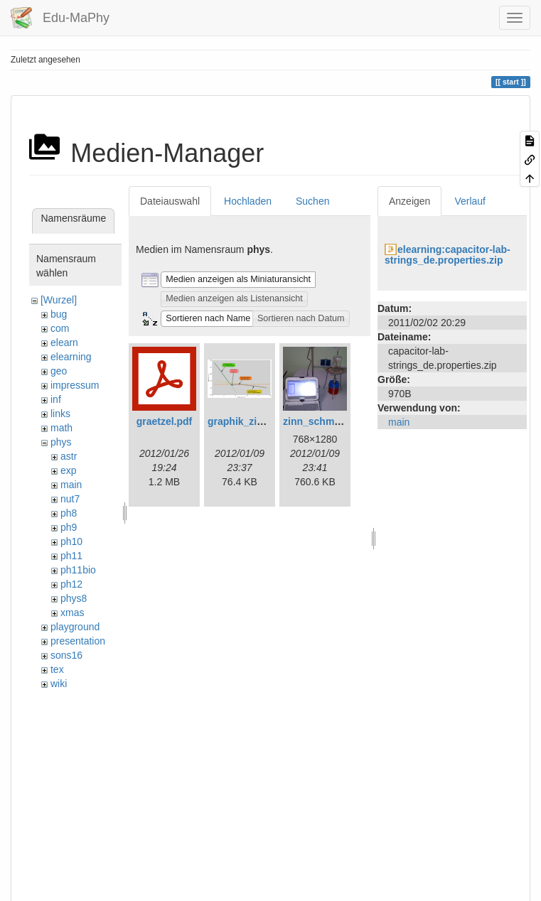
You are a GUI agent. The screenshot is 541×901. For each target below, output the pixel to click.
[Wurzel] (59, 300)
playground (75, 626)
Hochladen (248, 201)
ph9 (68, 527)
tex (57, 669)
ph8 (68, 513)
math (61, 427)
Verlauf (470, 201)
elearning (71, 356)
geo (58, 371)
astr (68, 456)
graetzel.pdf (164, 421)
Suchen (312, 201)
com (59, 328)
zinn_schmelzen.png (331, 421)
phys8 (73, 598)
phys (61, 442)
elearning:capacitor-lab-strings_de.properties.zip (447, 255)
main (71, 484)
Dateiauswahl (170, 201)
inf (55, 399)
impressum (74, 385)
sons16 (66, 655)
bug (58, 314)
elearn (64, 342)
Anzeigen (409, 201)
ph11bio (78, 570)
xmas (72, 612)
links (60, 413)
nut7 (70, 499)
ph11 (71, 555)
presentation (77, 641)
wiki (58, 683)
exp (68, 470)
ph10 (71, 541)
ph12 (71, 584)
